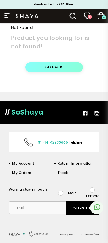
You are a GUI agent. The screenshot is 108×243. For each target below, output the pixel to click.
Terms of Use (92, 235)
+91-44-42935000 (52, 142)
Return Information (75, 163)
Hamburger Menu (7, 15)
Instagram (97, 113)
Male (72, 193)
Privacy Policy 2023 (71, 235)
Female (92, 196)
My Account (23, 163)
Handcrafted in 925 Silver (54, 4)
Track (63, 173)
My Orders (21, 173)
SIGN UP (82, 208)
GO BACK (54, 67)
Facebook (85, 113)
